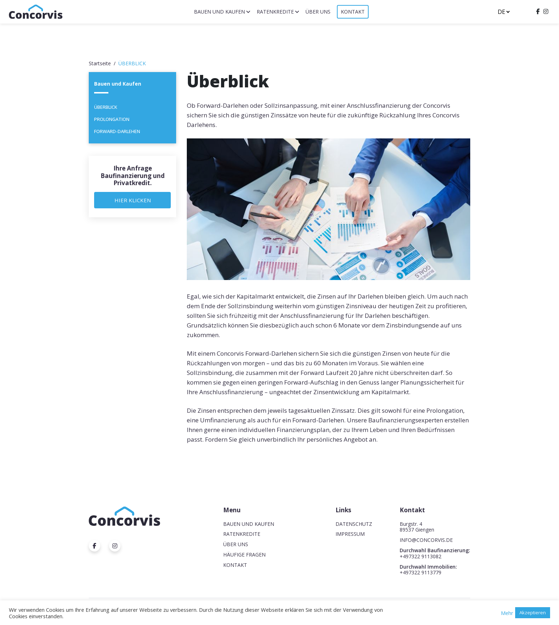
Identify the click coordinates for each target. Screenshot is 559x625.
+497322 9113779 (420, 572)
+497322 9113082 (420, 556)
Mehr (507, 613)
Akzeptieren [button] (532, 612)
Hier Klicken (132, 200)
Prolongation (111, 119)
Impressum (350, 533)
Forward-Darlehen (117, 131)
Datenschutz (353, 523)
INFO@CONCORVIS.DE (426, 540)
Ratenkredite (275, 11)
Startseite (100, 63)
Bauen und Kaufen (219, 11)
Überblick (105, 107)
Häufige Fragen (244, 554)
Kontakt (353, 11)
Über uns (318, 11)
